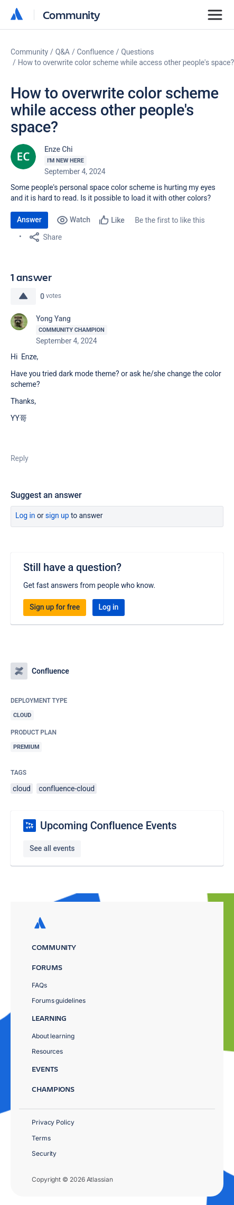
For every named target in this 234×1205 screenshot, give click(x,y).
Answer (29, 219)
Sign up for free (55, 607)
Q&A (62, 52)
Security (44, 1153)
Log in (25, 515)
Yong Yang (53, 318)
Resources (47, 1051)
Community (71, 14)
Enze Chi (58, 149)
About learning (53, 1036)
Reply (20, 458)
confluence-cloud (67, 788)
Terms (41, 1138)
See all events (52, 848)
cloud (22, 788)
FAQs (39, 985)
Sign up (57, 515)
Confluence (95, 52)
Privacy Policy (53, 1122)
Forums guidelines (59, 1000)
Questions (137, 52)
